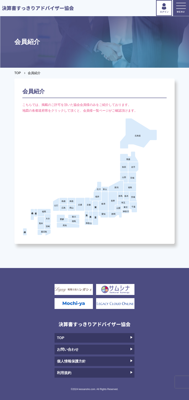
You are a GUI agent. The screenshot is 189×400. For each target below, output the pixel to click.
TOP (17, 73)
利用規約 (94, 373)
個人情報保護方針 (94, 361)
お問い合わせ (94, 349)
